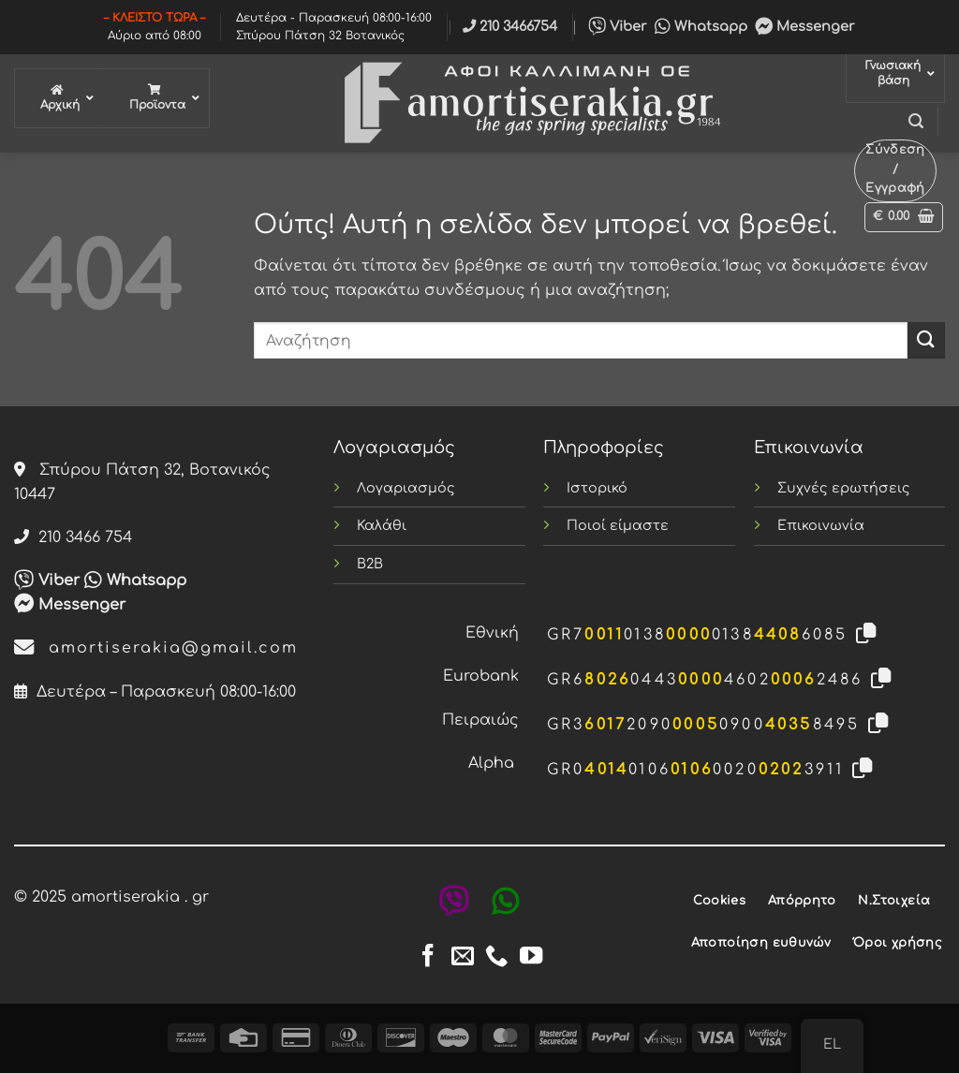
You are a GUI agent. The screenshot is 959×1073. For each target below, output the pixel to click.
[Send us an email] (462, 957)
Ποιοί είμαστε (618, 525)
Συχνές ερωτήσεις (843, 487)
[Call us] (496, 957)
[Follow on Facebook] (428, 957)
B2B (370, 563)
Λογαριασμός (406, 487)
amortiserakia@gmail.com (156, 647)
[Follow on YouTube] (531, 957)
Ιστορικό (597, 487)
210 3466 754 (73, 537)
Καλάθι (381, 525)
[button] (915, 121)
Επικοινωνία (820, 525)
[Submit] (926, 340)
